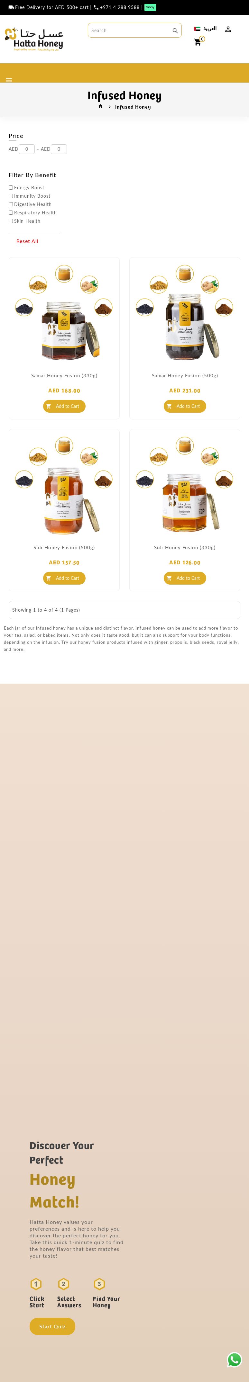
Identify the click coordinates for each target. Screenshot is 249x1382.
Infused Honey (133, 106)
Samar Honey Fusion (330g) (64, 375)
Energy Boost (29, 188)
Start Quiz (52, 1326)
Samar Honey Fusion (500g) (185, 375)
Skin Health (27, 221)
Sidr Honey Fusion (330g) (185, 547)
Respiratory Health (35, 213)
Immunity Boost (32, 196)
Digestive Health (33, 204)
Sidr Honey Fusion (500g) (64, 547)
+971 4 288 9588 (120, 7)
